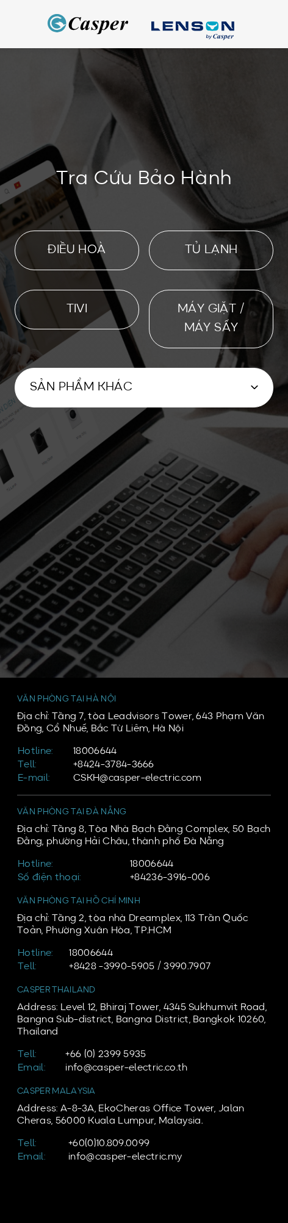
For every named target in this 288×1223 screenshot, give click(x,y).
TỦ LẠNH (211, 250)
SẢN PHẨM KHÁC (81, 387)
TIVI (77, 309)
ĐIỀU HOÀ (77, 250)
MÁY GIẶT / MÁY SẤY (211, 318)
